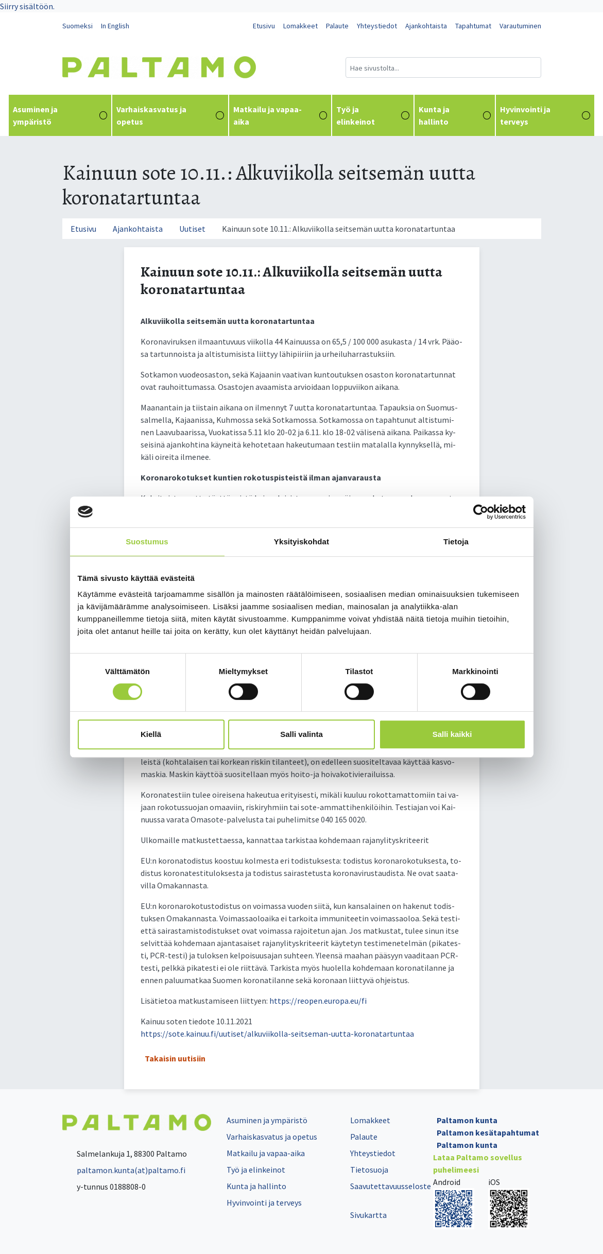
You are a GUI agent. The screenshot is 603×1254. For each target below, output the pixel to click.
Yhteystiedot (377, 25)
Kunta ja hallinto (455, 115)
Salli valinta (301, 734)
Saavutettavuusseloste (390, 1186)
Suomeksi (77, 25)
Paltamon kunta (467, 1120)
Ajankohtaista (426, 25)
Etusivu (264, 25)
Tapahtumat (473, 25)
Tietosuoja (369, 1169)
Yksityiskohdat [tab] (301, 541)
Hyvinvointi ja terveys (545, 115)
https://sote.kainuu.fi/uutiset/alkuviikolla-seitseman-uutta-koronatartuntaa (277, 1033)
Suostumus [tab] (147, 541)
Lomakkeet (300, 25)
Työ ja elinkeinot (372, 115)
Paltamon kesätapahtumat (488, 1132)
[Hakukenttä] (443, 67)
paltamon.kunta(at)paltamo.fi (123, 1170)
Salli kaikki (452, 734)
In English (115, 25)
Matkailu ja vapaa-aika (280, 115)
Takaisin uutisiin (175, 1058)
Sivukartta (368, 1215)
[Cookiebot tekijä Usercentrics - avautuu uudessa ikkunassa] (481, 512)
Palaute (337, 25)
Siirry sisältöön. (27, 6)
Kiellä (151, 734)
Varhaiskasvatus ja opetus (170, 115)
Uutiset (192, 229)
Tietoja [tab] (456, 541)
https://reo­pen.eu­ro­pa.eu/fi (318, 1000)
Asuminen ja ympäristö (60, 115)
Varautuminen (520, 25)
